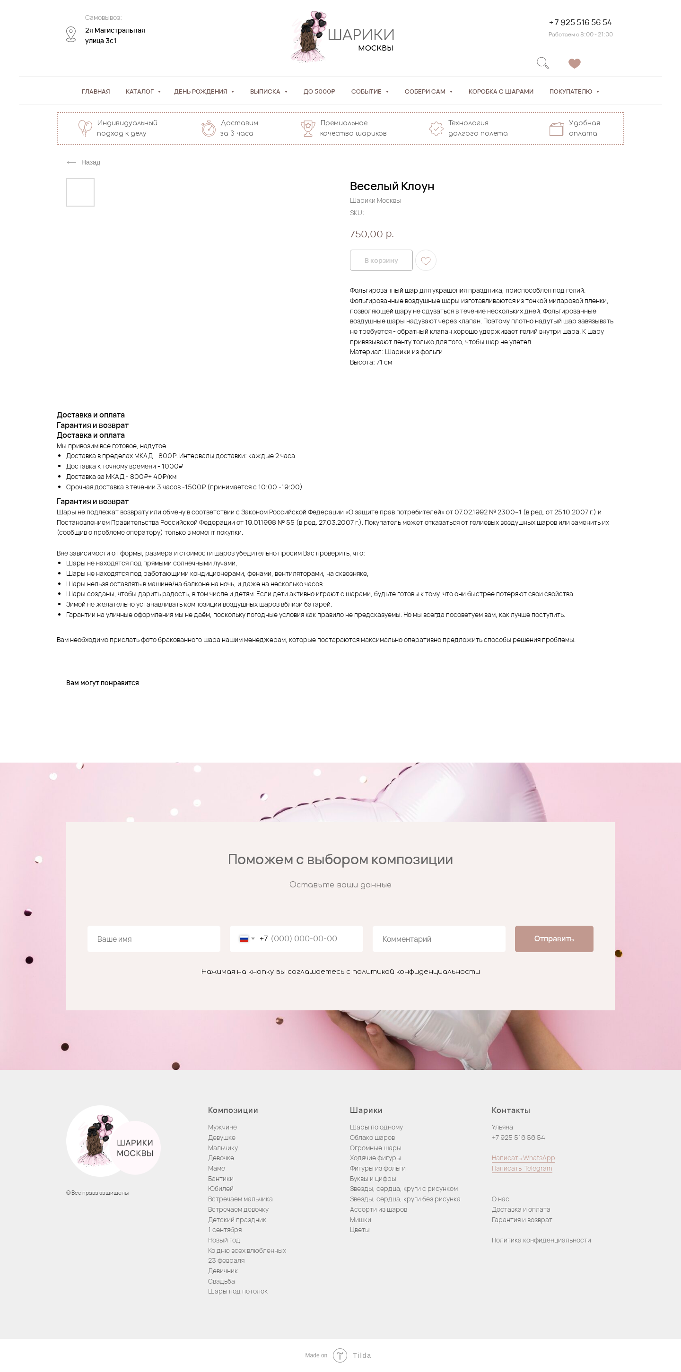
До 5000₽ (319, 91)
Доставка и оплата (521, 1209)
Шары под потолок (238, 1290)
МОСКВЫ (376, 48)
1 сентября (225, 1229)
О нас (500, 1198)
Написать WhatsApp (523, 1157)
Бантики (221, 1178)
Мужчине (222, 1126)
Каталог (140, 91)
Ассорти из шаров (378, 1209)
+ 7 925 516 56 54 (580, 22)
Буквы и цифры (373, 1178)
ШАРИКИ (361, 35)
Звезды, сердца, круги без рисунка (405, 1198)
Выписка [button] (266, 91)
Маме (216, 1168)
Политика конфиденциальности (541, 1239)
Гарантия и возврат (522, 1219)
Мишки (360, 1219)
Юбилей (221, 1188)
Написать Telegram (522, 1168)
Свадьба (221, 1280)
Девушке (222, 1137)
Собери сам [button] (426, 91)
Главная (96, 91)
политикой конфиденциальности (416, 972)
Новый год (224, 1239)
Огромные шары (376, 1147)
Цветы (360, 1229)
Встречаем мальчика (240, 1198)
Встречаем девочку (238, 1209)
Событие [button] (367, 91)
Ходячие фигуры (375, 1157)
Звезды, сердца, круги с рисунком (404, 1188)
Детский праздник (237, 1219)
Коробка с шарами (501, 91)
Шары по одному (376, 1126)
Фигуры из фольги (378, 1168)
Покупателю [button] (572, 91)
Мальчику (223, 1147)
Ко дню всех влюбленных (247, 1250)
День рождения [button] (201, 91)
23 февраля (226, 1260)
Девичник (223, 1270)
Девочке (221, 1157)
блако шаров (375, 1137)
